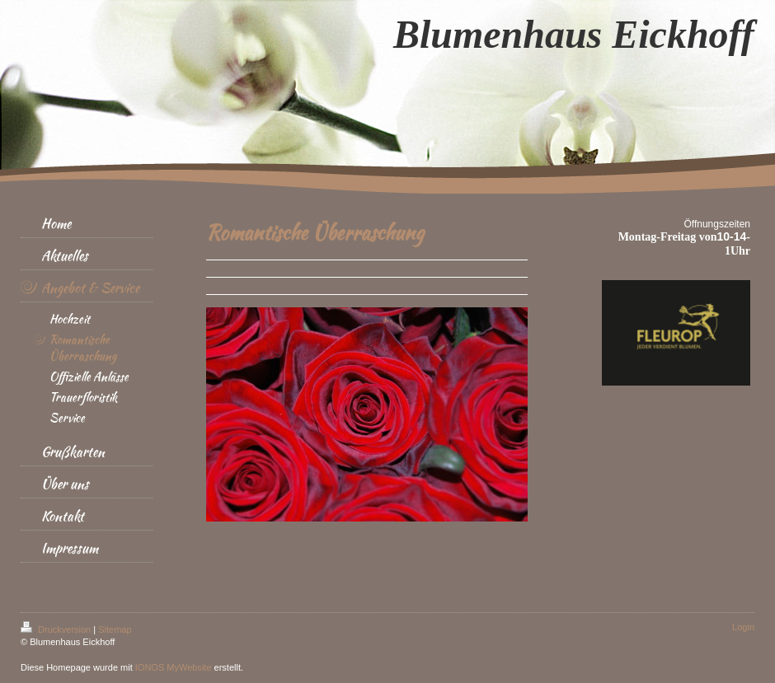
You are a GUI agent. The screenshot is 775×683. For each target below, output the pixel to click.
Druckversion (57, 629)
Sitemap (114, 629)
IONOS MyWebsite (173, 667)
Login (743, 627)
